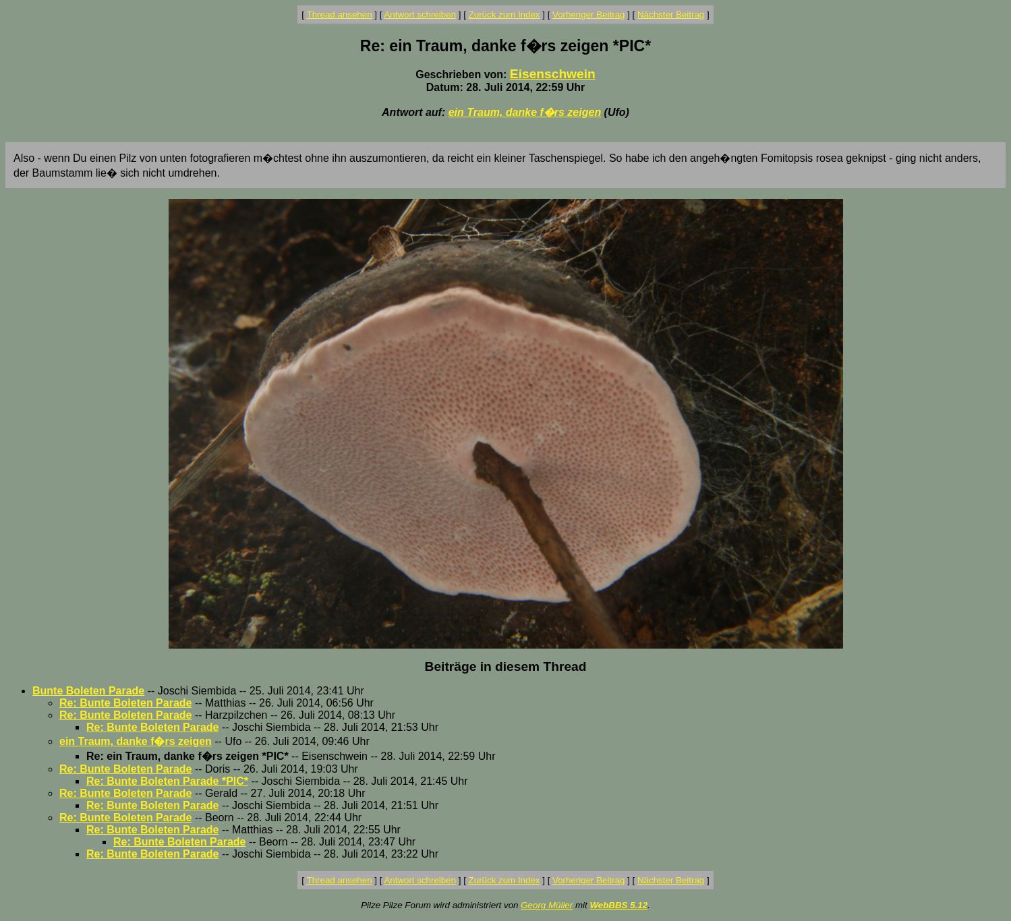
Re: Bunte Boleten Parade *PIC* (167, 781)
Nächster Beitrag (670, 14)
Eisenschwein (553, 74)
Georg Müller (547, 905)
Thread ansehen (339, 14)
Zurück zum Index (504, 14)
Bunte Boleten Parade (88, 690)
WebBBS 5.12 (618, 905)
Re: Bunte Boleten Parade (125, 703)
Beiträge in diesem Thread (506, 666)
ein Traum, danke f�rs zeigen (525, 112)
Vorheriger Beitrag (588, 14)
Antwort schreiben (420, 14)
